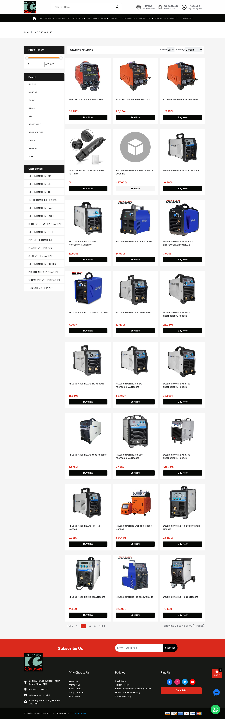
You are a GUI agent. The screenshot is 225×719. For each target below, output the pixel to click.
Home (26, 32)
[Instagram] (177, 682)
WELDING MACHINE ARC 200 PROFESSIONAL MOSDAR (82, 243)
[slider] (27, 57)
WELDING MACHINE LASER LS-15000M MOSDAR (134, 527)
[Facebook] (169, 682)
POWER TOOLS (145, 18)
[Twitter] (185, 682)
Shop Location (76, 692)
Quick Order (121, 681)
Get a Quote (75, 688)
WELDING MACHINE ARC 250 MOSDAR (133, 313)
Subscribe (170, 647)
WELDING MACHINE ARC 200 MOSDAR (181, 171)
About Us (73, 681)
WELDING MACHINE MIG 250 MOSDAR (180, 597)
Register (198, 9)
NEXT (102, 626)
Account (195, 5)
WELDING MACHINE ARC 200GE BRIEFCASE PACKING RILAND (178, 243)
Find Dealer (75, 696)
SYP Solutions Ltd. (79, 713)
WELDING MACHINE (75, 18)
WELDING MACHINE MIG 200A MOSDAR (87, 597)
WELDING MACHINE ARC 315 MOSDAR (86, 384)
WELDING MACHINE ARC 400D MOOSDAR (88, 455)
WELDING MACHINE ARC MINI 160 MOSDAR (84, 527)
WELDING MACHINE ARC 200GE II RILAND (88, 313)
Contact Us (74, 685)
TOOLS (158, 18)
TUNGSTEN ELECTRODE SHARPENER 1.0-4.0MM (86, 172)
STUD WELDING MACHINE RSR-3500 (180, 99)
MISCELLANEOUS (171, 18)
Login (190, 9)
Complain (181, 690)
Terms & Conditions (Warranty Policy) (133, 688)
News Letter (187, 18)
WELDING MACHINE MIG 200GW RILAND (134, 597)
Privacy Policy (122, 685)
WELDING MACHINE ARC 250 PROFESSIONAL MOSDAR (176, 314)
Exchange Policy (123, 696)
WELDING (60, 18)
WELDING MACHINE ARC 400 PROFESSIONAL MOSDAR (176, 385)
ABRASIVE (114, 18)
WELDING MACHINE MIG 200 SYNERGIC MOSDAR (181, 527)
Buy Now (88, 117)
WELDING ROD (46, 18)
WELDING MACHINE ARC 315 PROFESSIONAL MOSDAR (129, 385)
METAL (103, 18)
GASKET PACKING (129, 18)
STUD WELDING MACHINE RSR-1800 (86, 99)
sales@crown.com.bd (39, 695)
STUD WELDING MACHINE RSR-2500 (133, 99)
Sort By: (180, 49)
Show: (163, 49)
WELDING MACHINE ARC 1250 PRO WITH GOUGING (134, 172)
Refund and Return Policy (127, 692)
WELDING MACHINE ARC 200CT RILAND (134, 242)
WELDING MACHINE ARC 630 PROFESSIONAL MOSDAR (176, 456)
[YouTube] (192, 682)
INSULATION (92, 18)
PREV (70, 626)
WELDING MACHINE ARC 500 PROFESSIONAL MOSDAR (129, 456)
